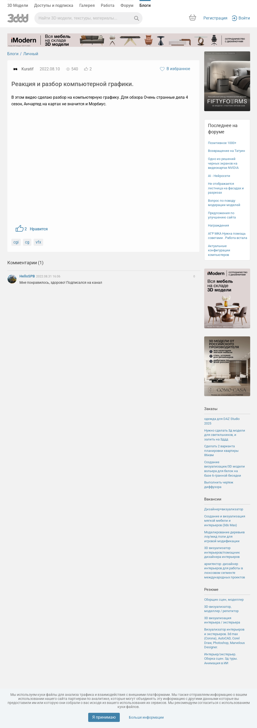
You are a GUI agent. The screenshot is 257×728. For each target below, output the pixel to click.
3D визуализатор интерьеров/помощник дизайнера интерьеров (222, 552)
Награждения (218, 225)
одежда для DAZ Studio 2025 (222, 421)
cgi (16, 242)
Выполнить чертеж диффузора (218, 484)
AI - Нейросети (219, 176)
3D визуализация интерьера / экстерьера (222, 620)
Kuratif (27, 69)
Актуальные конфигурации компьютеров (219, 250)
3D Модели (17, 5)
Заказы (211, 409)
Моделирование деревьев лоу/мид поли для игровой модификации (224, 536)
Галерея (87, 5)
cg (27, 242)
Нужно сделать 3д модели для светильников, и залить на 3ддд (224, 435)
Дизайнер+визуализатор (223, 509)
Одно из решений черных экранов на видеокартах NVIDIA (223, 163)
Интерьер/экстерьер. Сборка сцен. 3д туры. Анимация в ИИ (221, 658)
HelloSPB (27, 276)
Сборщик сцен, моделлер (224, 599)
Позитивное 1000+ (222, 143)
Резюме (211, 589)
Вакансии (212, 499)
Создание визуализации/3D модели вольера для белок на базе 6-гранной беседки (224, 468)
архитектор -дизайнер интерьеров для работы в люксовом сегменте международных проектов (224, 570)
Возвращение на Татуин (226, 151)
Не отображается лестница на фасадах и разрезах (226, 188)
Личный (30, 53)
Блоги (145, 5)
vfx (38, 242)
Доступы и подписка (53, 5)
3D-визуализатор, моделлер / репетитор (221, 609)
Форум (127, 5)
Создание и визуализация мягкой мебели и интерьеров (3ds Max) (224, 520)
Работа (107, 5)
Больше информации (146, 717)
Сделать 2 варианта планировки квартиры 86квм (221, 450)
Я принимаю (104, 717)
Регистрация (215, 18)
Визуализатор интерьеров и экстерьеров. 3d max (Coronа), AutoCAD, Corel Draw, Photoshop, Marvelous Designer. (224, 638)
